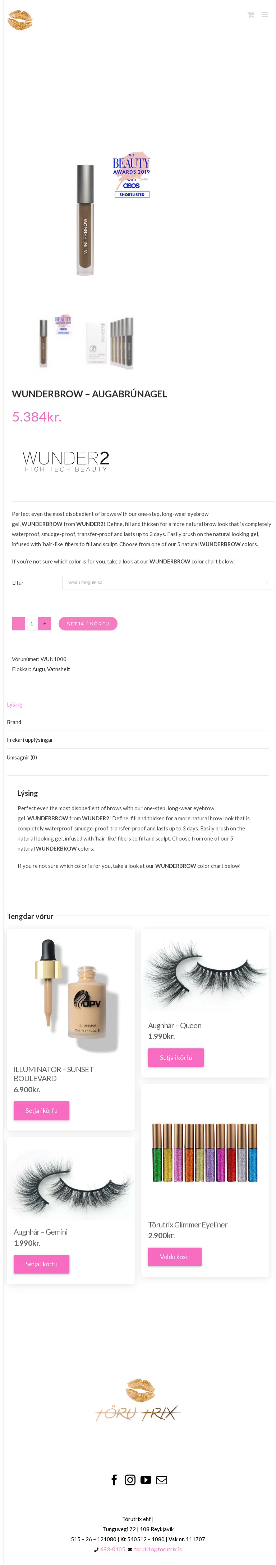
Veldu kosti (175, 1257)
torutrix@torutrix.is (158, 1549)
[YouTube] (146, 1480)
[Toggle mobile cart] (250, 14)
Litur (18, 582)
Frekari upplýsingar (30, 739)
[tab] (138, 704)
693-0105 (112, 1549)
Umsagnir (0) (22, 757)
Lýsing (15, 704)
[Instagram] (130, 1480)
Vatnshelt (58, 669)
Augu (38, 669)
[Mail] (161, 1480)
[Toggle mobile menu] (265, 14)
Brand (14, 722)
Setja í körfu (88, 624)
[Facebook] (114, 1480)
